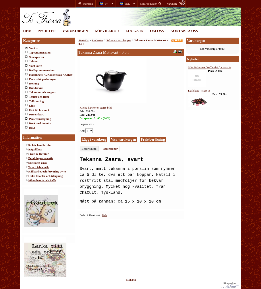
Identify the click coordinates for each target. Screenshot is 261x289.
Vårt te (33, 48)
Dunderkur (36, 88)
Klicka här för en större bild (96, 107)
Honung (34, 83)
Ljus (32, 105)
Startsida (84, 40)
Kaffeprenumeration (42, 70)
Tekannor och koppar (42, 92)
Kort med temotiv (40, 123)
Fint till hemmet (39, 110)
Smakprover (36, 57)
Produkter (97, 40)
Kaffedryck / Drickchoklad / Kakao (51, 74)
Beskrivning (89, 148)
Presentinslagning (40, 119)
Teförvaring (36, 101)
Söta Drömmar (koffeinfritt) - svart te (209, 67)
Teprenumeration (40, 52)
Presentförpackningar (42, 79)
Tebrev (33, 61)
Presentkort (36, 114)
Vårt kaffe (35, 65)
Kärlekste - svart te (199, 90)
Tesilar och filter (39, 96)
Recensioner (110, 148)
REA (32, 127)
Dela (104, 215)
